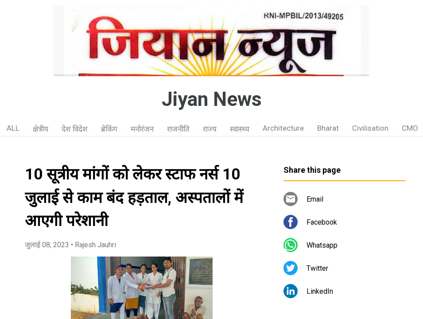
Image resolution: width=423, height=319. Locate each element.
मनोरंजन (142, 128)
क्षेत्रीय (40, 128)
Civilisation (370, 128)
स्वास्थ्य (239, 128)
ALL (13, 128)
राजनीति (178, 128)
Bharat (328, 128)
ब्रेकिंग (109, 128)
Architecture (283, 128)
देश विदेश (75, 128)
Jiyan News (212, 99)
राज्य (210, 128)
